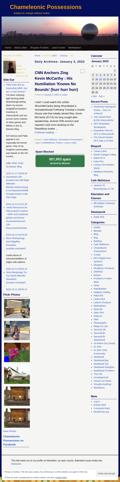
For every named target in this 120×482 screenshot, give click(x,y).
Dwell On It (99, 158)
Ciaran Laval (100, 151)
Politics (59, 143)
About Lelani (20, 47)
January (63, 55)
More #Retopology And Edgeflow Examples (15, 241)
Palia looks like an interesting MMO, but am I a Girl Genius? (16, 88)
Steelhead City (101, 364)
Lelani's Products (102, 302)
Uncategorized (101, 377)
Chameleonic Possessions (46, 7)
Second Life (100, 329)
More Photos (9, 431)
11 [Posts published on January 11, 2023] (100, 79)
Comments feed (102, 408)
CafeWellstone (48, 143)
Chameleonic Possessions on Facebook (13, 440)
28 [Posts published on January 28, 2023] (111, 88)
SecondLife (99, 333)
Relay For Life (101, 326)
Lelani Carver (58, 47)
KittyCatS (98, 295)
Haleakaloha (100, 288)
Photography (100, 323)
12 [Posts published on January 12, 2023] (104, 79)
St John (97, 346)
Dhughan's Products (104, 268)
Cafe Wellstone (50, 139)
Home (8, 47)
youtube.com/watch (16, 248)
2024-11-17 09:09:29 (16, 173)
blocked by (60, 161)
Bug (96, 237)
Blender (98, 231)
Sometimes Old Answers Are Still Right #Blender (17, 180)
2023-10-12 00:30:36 (16, 235)
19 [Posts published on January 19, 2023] (104, 83)
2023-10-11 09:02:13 (16, 269)
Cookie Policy (61, 477)
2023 (54, 55)
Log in (97, 401)
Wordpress (99, 387)
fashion (97, 275)
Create (97, 254)
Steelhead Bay (101, 360)
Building (98, 241)
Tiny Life (98, 374)
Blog (96, 234)
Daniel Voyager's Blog (105, 154)
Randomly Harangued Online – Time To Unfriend (105, 110)
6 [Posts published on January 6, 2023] (107, 75)
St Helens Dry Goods (104, 343)
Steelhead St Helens (104, 370)
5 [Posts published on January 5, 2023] (104, 75)
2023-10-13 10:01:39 (16, 204)
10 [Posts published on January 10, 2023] (96, 79)
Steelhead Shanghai (104, 367)
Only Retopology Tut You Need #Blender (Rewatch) (16, 275)
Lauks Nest (99, 299)
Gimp (96, 285)
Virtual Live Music (102, 381)
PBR (96, 319)
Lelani (64, 95)
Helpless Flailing (102, 292)
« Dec (94, 96)
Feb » (102, 96)
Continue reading (46, 132)
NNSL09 (98, 309)
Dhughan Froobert (39, 47)
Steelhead (99, 357)
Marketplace (74, 47)
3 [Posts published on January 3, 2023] (96, 75)
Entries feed (100, 405)
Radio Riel (99, 217)
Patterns (98, 316)
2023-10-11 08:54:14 (16, 289)
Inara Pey (98, 161)
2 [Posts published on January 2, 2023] (93, 75)
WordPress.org (101, 412)
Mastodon (16, 464)
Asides (97, 227)
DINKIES (98, 271)
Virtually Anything (102, 384)
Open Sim (99, 312)
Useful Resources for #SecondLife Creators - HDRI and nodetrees (17, 211)
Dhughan (98, 265)
